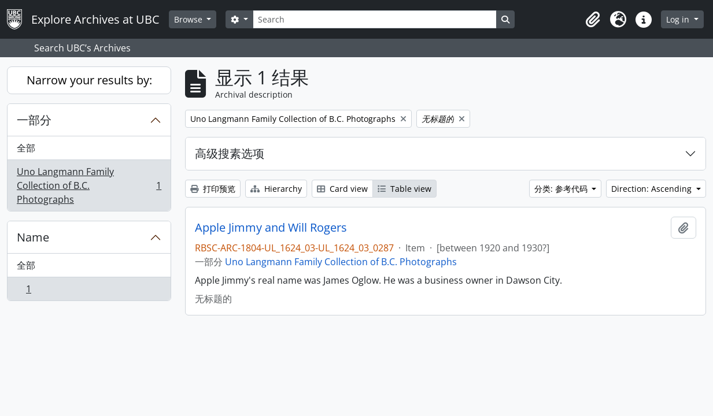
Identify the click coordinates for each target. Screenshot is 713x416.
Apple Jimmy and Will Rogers (271, 228)
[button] (592, 19)
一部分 (34, 120)
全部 (26, 148)
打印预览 (212, 188)
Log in (679, 19)
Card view (342, 188)
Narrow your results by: (89, 80)
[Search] (375, 19)
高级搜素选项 (229, 153)
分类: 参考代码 (562, 188)
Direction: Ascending (652, 188)
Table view (404, 188)
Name (33, 237)
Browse (189, 19)
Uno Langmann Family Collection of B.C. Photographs (88, 185)
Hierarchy (276, 188)
